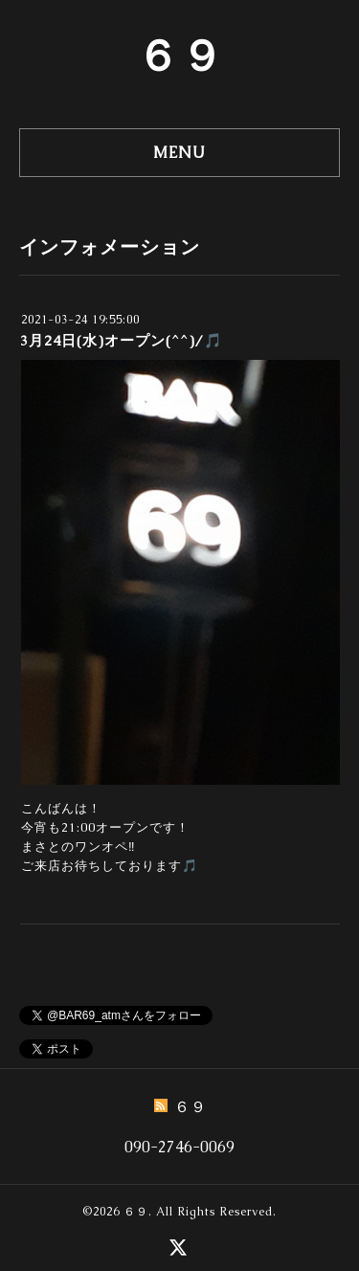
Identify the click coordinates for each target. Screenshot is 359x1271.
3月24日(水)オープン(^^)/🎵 (121, 340)
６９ (180, 55)
